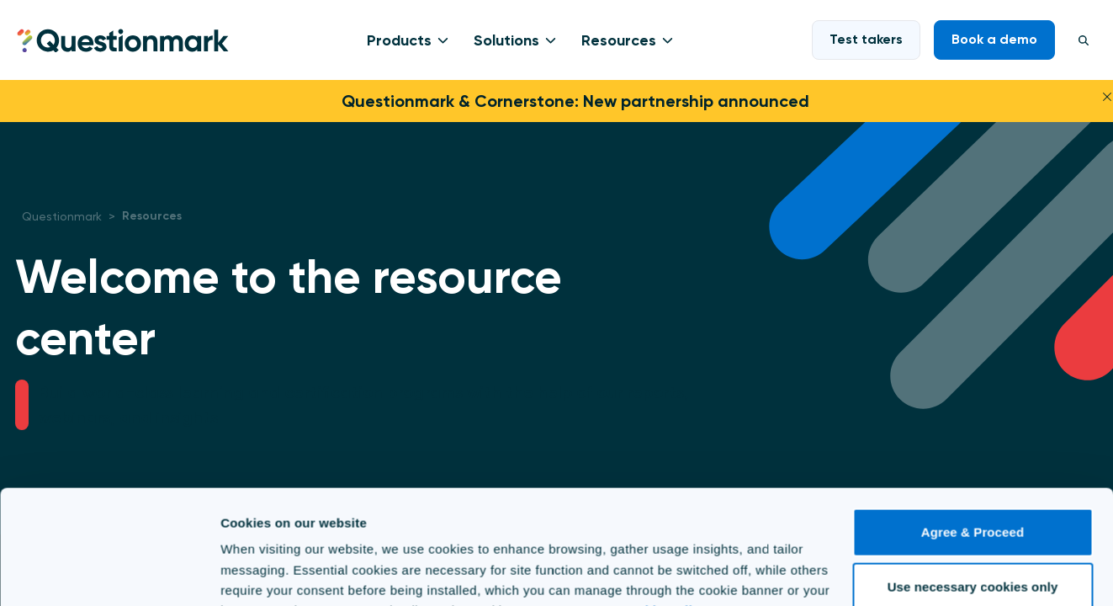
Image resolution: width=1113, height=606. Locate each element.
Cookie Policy (663, 526)
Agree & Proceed (972, 448)
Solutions (506, 40)
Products (399, 40)
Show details (259, 573)
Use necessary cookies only (973, 503)
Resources (618, 40)
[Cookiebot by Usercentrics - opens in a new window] (109, 573)
